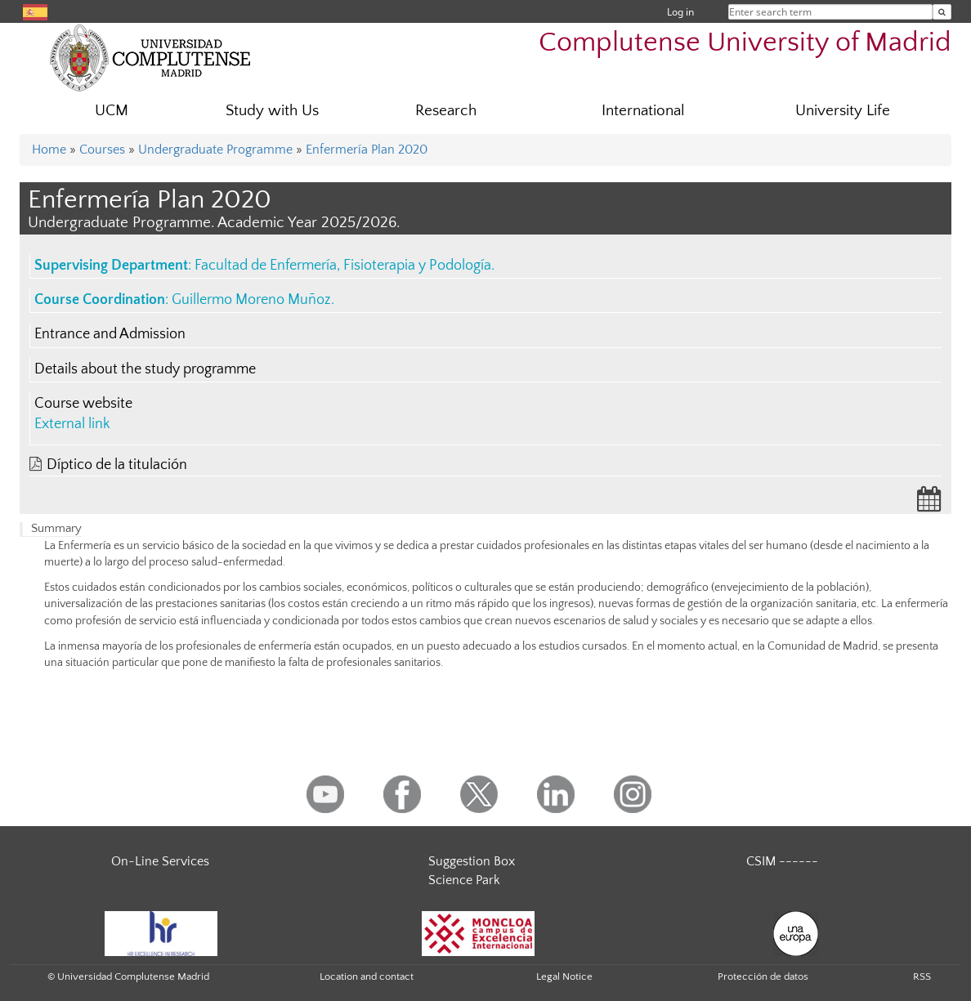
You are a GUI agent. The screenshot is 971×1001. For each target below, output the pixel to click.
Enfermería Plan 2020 (366, 149)
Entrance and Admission (110, 334)
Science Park (464, 880)
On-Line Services (160, 861)
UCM (111, 110)
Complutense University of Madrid (745, 43)
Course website (83, 403)
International (643, 110)
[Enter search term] (942, 12)
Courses (102, 149)
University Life (842, 110)
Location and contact (367, 976)
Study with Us (272, 110)
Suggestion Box (471, 861)
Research (446, 110)
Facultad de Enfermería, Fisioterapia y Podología (343, 265)
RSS (922, 976)
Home (49, 149)
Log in (680, 12)
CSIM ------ (782, 861)
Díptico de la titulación (117, 465)
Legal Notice (564, 976)
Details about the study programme (145, 369)
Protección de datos (763, 976)
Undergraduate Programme (215, 149)
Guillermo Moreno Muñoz (251, 300)
